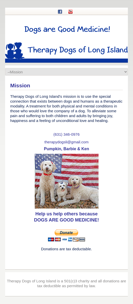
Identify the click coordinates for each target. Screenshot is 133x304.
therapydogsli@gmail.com (66, 142)
